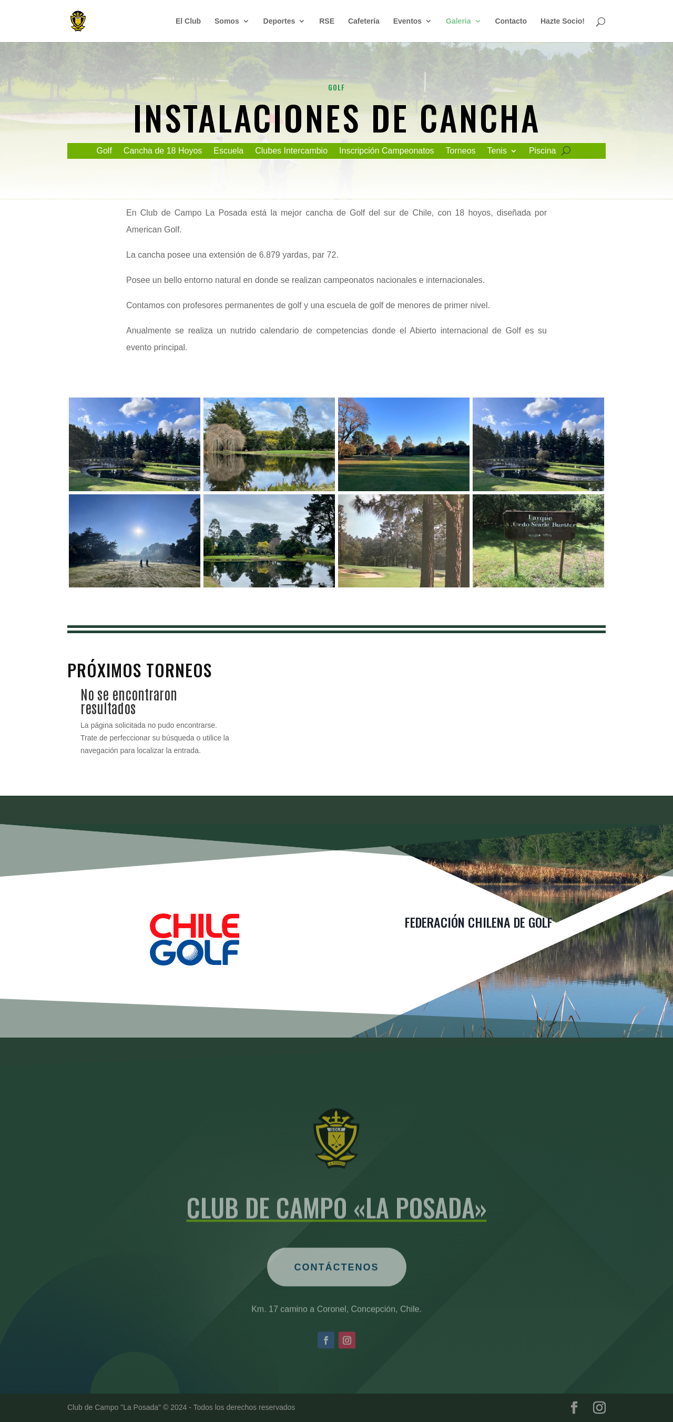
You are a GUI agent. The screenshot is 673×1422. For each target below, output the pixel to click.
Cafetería (364, 21)
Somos (227, 21)
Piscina (542, 151)
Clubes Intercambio (291, 151)
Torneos (461, 151)
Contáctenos (336, 1294)
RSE (326, 21)
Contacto (511, 21)
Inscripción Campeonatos (386, 151)
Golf (104, 151)
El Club (188, 21)
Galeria (458, 21)
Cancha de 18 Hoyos (163, 151)
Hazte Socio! (563, 21)
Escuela (228, 151)
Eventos (407, 21)
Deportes (279, 21)
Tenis (497, 151)
